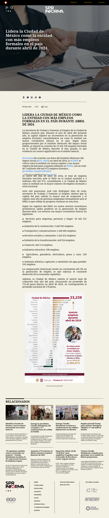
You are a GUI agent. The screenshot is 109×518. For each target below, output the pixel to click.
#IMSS (69, 165)
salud (36, 498)
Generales (78, 2)
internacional (39, 504)
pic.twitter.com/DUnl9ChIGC (37, 171)
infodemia (38, 495)
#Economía (28, 158)
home (36, 482)
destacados (38, 488)
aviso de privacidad (67, 482)
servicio (37, 501)
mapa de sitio (65, 485)
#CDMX (74, 160)
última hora (38, 485)
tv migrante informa (41, 507)
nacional (37, 491)
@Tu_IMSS (42, 160)
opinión (37, 510)
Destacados (92, 2)
